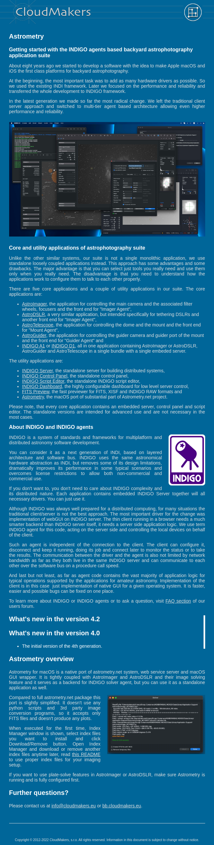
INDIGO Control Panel (45, 375)
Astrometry (33, 396)
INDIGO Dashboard (42, 386)
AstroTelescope (38, 324)
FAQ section (178, 601)
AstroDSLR (33, 314)
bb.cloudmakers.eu (121, 805)
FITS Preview (35, 391)
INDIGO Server (37, 370)
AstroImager (34, 304)
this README (86, 754)
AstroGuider (34, 335)
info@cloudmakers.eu (73, 805)
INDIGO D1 (63, 345)
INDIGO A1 (33, 345)
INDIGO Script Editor (43, 381)
